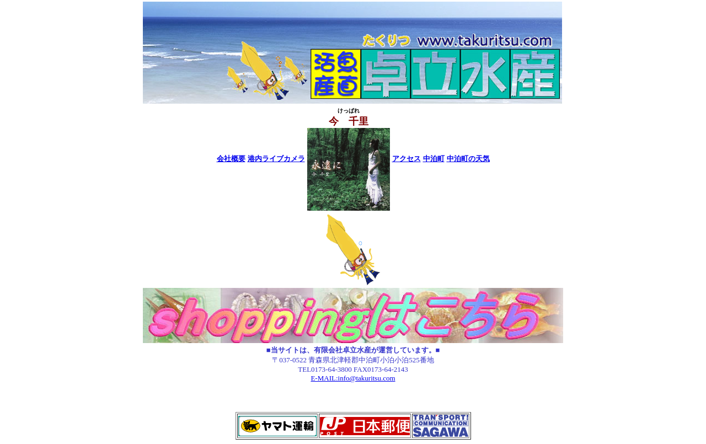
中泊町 (434, 158)
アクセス (406, 158)
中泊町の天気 (468, 158)
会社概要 (231, 158)
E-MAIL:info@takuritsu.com (353, 378)
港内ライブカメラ (276, 158)
